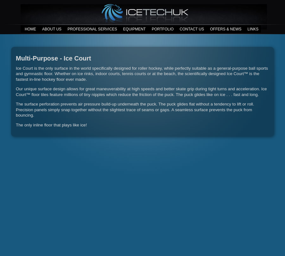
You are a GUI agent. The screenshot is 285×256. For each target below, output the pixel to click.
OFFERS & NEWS (225, 29)
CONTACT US (192, 29)
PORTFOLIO (163, 29)
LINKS (253, 29)
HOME (30, 29)
